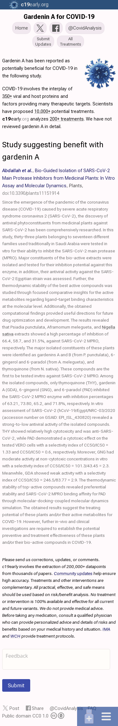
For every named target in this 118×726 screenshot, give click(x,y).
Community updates (73, 573)
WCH (15, 636)
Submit (16, 685)
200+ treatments (67, 119)
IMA (106, 629)
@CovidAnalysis (66, 708)
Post (14, 708)
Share (38, 708)
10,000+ (42, 111)
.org (34, 5)
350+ (7, 96)
